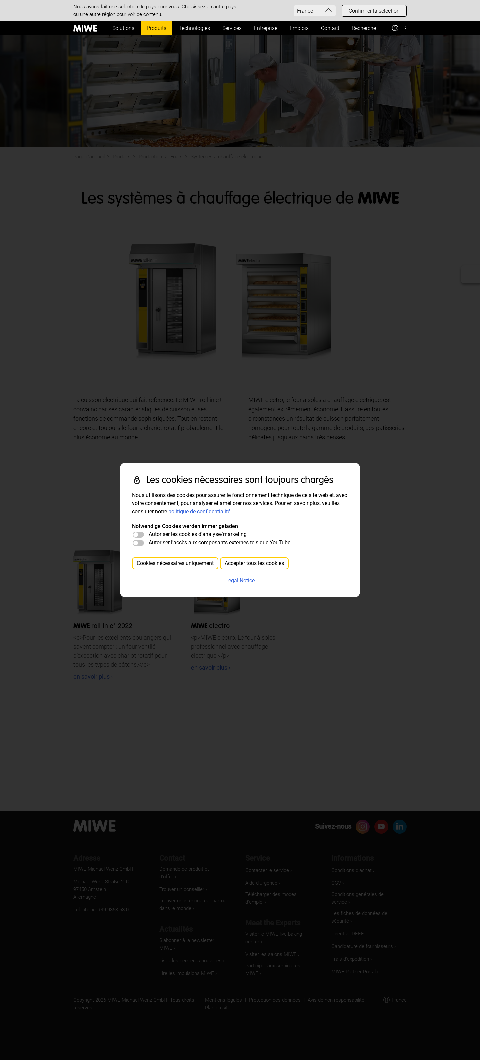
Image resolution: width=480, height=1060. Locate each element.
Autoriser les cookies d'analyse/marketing (198, 534)
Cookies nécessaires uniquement (175, 563)
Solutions (123, 28)
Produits (156, 28)
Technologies (194, 28)
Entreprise (265, 28)
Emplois (299, 28)
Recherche (364, 28)
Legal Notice (240, 580)
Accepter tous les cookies (254, 563)
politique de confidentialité (199, 511)
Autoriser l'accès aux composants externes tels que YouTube (219, 542)
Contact (330, 28)
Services (232, 28)
